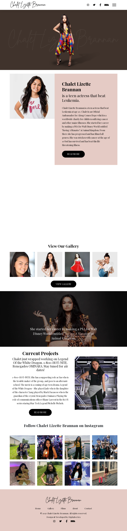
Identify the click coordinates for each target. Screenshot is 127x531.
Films (63, 508)
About (75, 508)
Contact (88, 508)
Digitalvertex (75, 517)
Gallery (50, 508)
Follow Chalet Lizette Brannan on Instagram (63, 425)
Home (38, 508)
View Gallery (63, 284)
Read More (73, 154)
